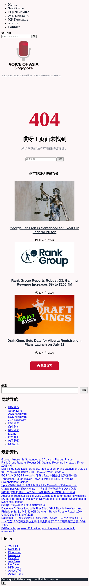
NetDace (13, 564)
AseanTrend (15, 573)
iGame (13, 23)
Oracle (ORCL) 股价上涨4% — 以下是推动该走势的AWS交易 (38, 488)
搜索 (4, 385)
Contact (14, 27)
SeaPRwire (16, 8)
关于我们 (13, 440)
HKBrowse (14, 567)
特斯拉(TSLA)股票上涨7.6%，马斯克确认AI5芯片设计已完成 (38, 492)
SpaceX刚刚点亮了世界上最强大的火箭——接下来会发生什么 (39, 485)
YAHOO (13, 546)
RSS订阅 (13, 444)
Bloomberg (14, 552)
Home (12, 4)
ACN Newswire (18, 16)
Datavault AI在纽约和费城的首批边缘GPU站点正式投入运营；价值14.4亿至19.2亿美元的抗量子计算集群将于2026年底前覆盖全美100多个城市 (43, 521)
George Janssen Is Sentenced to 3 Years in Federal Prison (44, 230)
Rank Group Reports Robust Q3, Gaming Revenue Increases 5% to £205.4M (44, 282)
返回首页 (44, 365)
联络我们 (13, 436)
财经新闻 (13, 423)
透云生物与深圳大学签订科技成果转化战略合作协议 (32, 472)
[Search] (34, 36)
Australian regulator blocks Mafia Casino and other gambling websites (43, 495)
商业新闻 (13, 426)
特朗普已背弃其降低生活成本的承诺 (23, 505)
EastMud (13, 558)
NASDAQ (14, 549)
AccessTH (14, 570)
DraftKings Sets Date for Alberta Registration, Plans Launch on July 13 (45, 342)
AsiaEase (14, 561)
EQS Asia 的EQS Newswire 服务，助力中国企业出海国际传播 (39, 475)
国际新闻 (13, 430)
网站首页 (13, 407)
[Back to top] (3, 583)
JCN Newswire (18, 19)
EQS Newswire (18, 12)
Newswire (14, 555)
